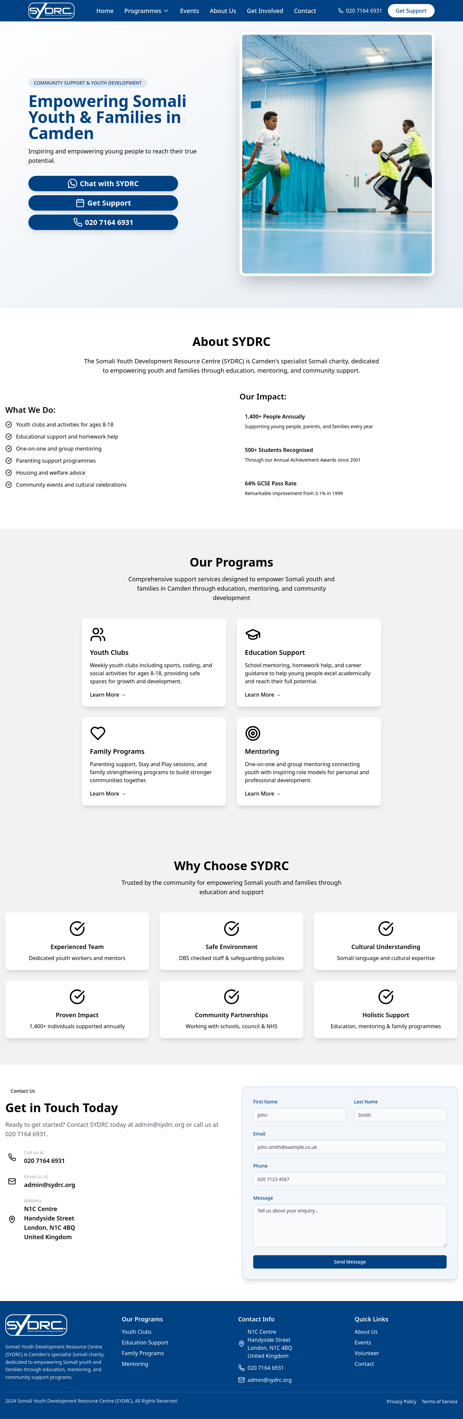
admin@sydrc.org (160, 1124)
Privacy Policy (401, 1401)
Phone (260, 1166)
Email (259, 1134)
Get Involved (265, 11)
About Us (223, 11)
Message (263, 1198)
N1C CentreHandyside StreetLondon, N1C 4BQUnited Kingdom (270, 1343)
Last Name (366, 1101)
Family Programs (143, 1353)
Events (189, 11)
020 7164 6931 (25, 1134)
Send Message (350, 1262)
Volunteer (367, 1353)
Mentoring (135, 1364)
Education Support (145, 1342)
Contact (305, 11)
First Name (265, 1101)
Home (105, 11)
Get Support (411, 10)
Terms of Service (440, 1401)
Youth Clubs (137, 1331)
